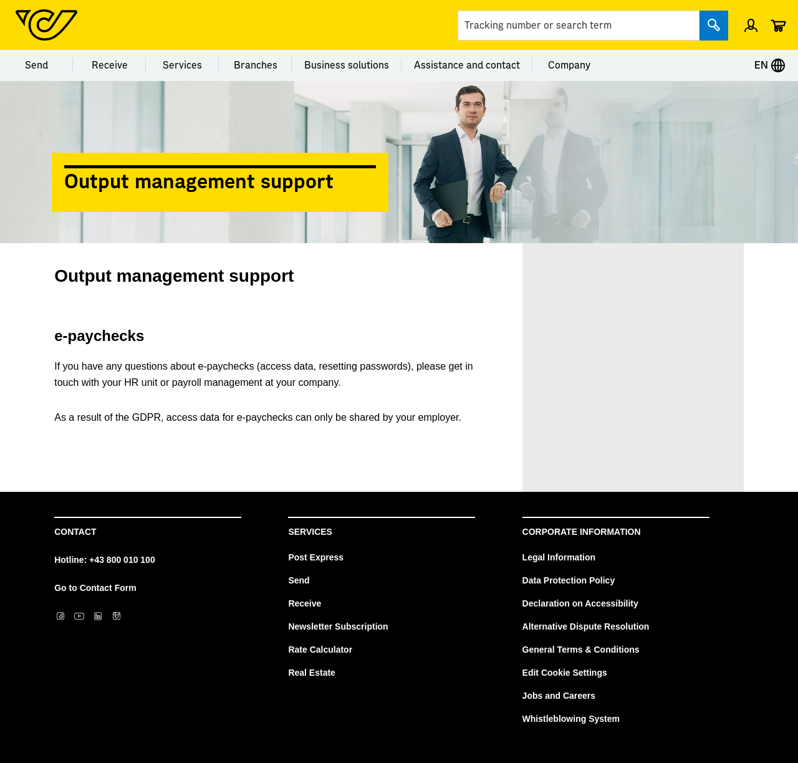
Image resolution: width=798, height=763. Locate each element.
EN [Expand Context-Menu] (770, 65)
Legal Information (558, 557)
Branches (255, 65)
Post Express (316, 557)
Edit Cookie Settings (564, 673)
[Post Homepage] (46, 25)
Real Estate (311, 673)
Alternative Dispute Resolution (586, 626)
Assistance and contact (467, 65)
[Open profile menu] (751, 25)
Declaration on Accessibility (580, 603)
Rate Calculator (320, 650)
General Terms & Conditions (581, 650)
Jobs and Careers (559, 696)
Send (36, 65)
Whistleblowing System (571, 719)
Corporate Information (581, 532)
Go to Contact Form (95, 588)
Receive (110, 65)
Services (182, 65)
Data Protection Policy (568, 580)
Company (569, 65)
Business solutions (346, 65)
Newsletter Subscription (338, 626)
